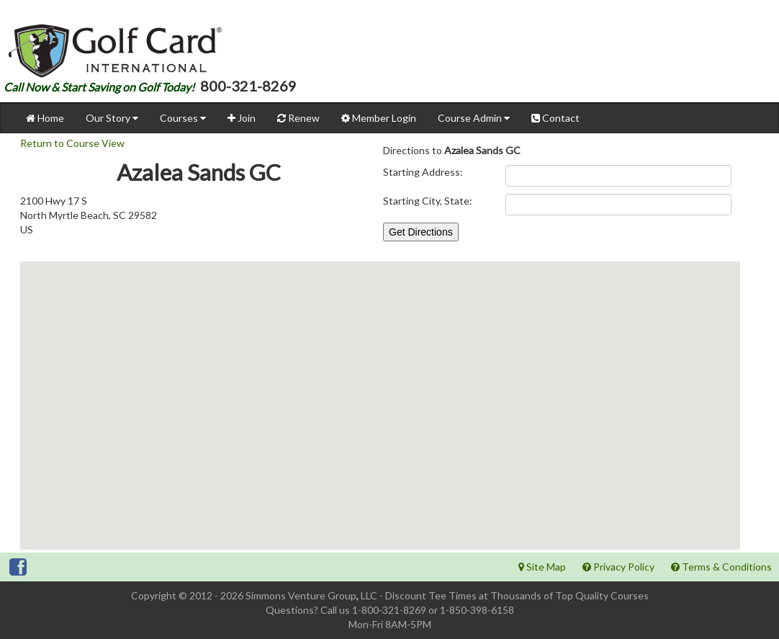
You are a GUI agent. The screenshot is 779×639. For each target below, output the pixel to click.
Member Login (378, 118)
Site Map (542, 566)
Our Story (112, 118)
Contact (555, 118)
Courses (183, 118)
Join (242, 118)
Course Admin (474, 118)
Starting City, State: (427, 201)
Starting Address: (423, 172)
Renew (298, 118)
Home (45, 118)
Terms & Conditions (721, 566)
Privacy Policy (618, 566)
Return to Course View (72, 143)
